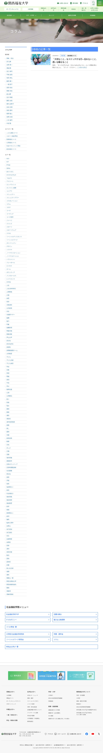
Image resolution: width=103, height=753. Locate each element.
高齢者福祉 (10, 594)
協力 (8, 321)
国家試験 (9, 334)
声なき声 (9, 337)
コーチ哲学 (10, 217)
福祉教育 (9, 503)
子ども (9, 357)
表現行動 (9, 552)
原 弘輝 (9, 61)
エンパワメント (11, 184)
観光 (8, 555)
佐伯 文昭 (9, 107)
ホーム (9, 269)
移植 (8, 510)
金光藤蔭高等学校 (59, 745)
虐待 (8, 549)
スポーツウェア (11, 230)
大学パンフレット (11, 704)
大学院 (78, 698)
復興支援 (9, 389)
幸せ (8, 386)
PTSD (8, 165)
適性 (8, 575)
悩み (8, 405)
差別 (8, 379)
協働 (8, 318)
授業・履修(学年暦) (81, 701)
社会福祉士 (10, 493)
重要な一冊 (10, 578)
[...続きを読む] (82, 67)
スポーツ (9, 227)
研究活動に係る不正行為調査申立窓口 (86, 710)
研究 (8, 490)
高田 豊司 (9, 110)
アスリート (10, 181)
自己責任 (9, 532)
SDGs (8, 168)
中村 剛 (63, 55)
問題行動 (9, 331)
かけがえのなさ (11, 175)
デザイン (9, 246)
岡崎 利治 (10, 58)
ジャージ (9, 220)
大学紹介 (50, 695)
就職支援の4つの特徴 (54, 710)
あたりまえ (10, 171)
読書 (8, 565)
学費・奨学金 (58, 634)
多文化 (9, 340)
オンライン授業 (11, 188)
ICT (8, 162)
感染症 (9, 418)
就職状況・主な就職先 (54, 713)
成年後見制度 (11, 422)
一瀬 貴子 (9, 84)
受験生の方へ (10, 692)
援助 (8, 431)
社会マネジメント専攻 (13, 146)
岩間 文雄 (9, 117)
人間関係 (9, 292)
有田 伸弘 (9, 78)
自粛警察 (9, 539)
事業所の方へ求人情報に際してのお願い (59, 718)
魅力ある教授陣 (59, 620)
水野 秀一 (9, 65)
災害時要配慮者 (11, 467)
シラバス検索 (30, 704)
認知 (8, 558)
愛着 (8, 412)
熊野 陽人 (9, 113)
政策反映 (9, 438)
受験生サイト (10, 698)
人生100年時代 (11, 288)
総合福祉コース (72, 55)
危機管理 (9, 327)
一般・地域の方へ (11, 715)
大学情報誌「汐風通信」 (33, 718)
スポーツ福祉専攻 (12, 136)
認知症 (9, 562)
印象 (8, 324)
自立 (8, 536)
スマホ (9, 233)
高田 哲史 (9, 87)
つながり (9, 178)
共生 (8, 311)
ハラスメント (11, 259)
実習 (8, 373)
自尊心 (9, 526)
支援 (8, 435)
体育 (8, 298)
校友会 (73, 9)
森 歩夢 (9, 94)
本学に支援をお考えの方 (94, 9)
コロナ (9, 207)
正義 (8, 451)
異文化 (9, 474)
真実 (8, 477)
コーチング (10, 214)
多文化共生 (10, 344)
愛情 (8, 409)
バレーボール (11, 262)
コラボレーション (12, 201)
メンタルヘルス (11, 275)
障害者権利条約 (11, 584)
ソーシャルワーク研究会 (15, 639)
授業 (8, 425)
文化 (8, 444)
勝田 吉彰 (9, 100)
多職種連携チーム (12, 350)
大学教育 (9, 353)
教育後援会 (63, 9)
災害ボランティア (12, 464)
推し (8, 428)
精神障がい (10, 513)
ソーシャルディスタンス (14, 236)
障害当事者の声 (11, 581)
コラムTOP (8, 50)
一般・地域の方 (83, 9)
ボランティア (11, 272)
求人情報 (50, 716)
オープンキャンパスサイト (13, 701)
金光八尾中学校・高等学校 (74, 745)
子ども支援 (10, 360)
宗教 (8, 370)
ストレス (9, 223)
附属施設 (50, 701)
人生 (8, 285)
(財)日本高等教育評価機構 (55, 698)
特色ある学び (11, 647)
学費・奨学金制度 (32, 707)
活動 (8, 454)
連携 (8, 571)
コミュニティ (11, 194)
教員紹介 (78, 704)
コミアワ (9, 191)
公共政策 (9, 308)
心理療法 (9, 396)
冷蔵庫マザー (11, 314)
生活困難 (9, 470)
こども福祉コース (12, 133)
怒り (8, 399)
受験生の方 (43, 9)
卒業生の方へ (10, 709)
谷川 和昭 (9, 97)
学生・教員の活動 (11, 720)
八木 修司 (9, 120)
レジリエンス (11, 279)
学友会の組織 (30, 715)
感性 (8, 415)
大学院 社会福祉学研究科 (15, 634)
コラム (9, 204)
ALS (8, 158)
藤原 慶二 (9, 81)
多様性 (9, 347)
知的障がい (10, 487)
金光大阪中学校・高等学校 (43, 745)
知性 (8, 483)
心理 (8, 392)
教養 (8, 441)
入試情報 (30, 9)
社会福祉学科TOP (12, 614)
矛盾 (8, 480)
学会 (8, 366)
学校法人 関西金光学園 (26, 745)
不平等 (9, 282)
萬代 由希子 (10, 104)
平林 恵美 (9, 74)
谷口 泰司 (9, 71)
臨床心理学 (10, 523)
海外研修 (9, 457)
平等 (8, 383)
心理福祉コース (11, 142)
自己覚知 (9, 529)
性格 (8, 402)
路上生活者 (10, 568)
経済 (8, 516)
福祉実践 (9, 497)
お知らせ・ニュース (32, 695)
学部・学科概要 (80, 695)
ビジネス (9, 266)
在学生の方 (53, 9)
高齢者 (9, 591)
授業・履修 (30, 698)
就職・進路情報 (53, 706)
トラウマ (9, 249)
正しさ (9, 448)
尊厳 (8, 376)
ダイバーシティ (11, 243)
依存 (8, 301)
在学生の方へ (31, 692)
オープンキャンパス (12, 9)
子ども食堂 (10, 363)
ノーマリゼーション (13, 256)
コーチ (9, 210)
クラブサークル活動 (32, 712)
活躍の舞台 (58, 614)
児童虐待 (9, 305)
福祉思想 (9, 500)
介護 (8, 295)
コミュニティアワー (13, 197)
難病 (8, 588)
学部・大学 (51, 692)
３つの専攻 (10, 627)
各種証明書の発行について (34, 710)
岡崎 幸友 (9, 91)
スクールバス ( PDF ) (32, 701)
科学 (8, 506)
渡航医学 (9, 461)
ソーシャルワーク (12, 240)
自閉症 (9, 542)
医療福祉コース (11, 139)
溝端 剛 (9, 68)
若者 (8, 545)
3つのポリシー (11, 620)
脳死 (8, 519)
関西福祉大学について (83, 692)
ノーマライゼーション (13, 253)
